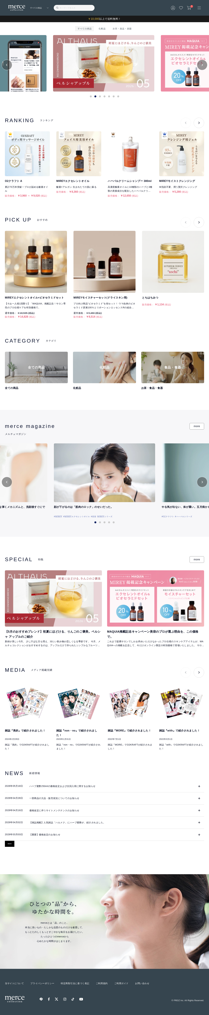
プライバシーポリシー (42, 983)
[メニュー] (199, 8)
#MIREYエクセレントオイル (76, 516)
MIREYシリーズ (105, 516)
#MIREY (58, 516)
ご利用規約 (102, 983)
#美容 (93, 516)
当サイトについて (14, 983)
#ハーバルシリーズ (183, 516)
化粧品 (102, 28)
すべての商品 (84, 28)
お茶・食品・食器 (122, 28)
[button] (7, 65)
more (197, 426)
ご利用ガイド (121, 983)
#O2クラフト (168, 516)
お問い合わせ (142, 983)
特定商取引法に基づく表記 (75, 983)
